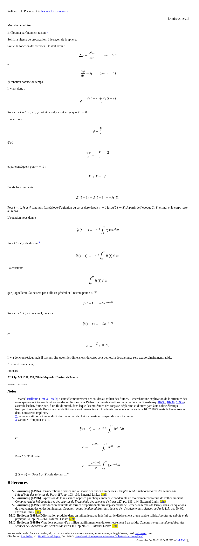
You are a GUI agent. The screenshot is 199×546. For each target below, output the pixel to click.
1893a (44, 398)
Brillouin (32, 398)
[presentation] (14, 46)
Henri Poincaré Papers (49, 536)
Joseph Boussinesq (54, 11)
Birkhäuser (140, 533)
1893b (53, 398)
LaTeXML (182, 540)
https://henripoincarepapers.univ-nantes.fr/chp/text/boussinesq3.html (109, 536)
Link (103, 494)
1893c (161, 402)
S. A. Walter (27, 536)
